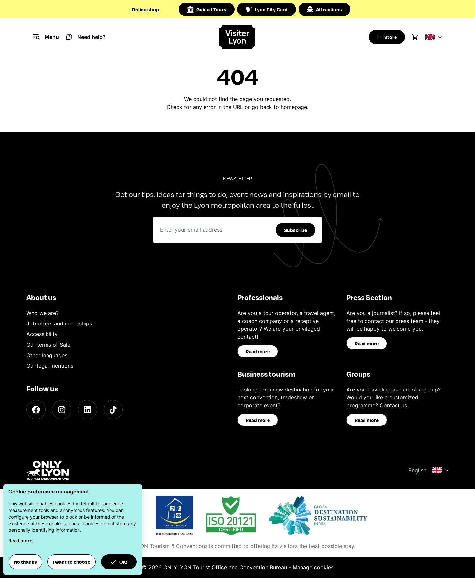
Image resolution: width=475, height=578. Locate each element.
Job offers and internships (59, 323)
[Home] (237, 37)
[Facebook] (36, 409)
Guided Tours (206, 9)
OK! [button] (118, 562)
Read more (258, 351)
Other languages (46, 355)
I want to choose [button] (71, 562)
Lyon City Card (266, 9)
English (428, 470)
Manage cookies (313, 567)
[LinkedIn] (87, 409)
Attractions (324, 9)
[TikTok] (113, 409)
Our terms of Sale (48, 344)
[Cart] (415, 37)
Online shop (145, 9)
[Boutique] (385, 37)
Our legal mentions (49, 365)
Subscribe (295, 230)
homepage (294, 107)
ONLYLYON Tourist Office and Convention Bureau (225, 567)
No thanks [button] (25, 562)
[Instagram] (61, 409)
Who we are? (42, 313)
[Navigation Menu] (46, 37)
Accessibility (42, 334)
